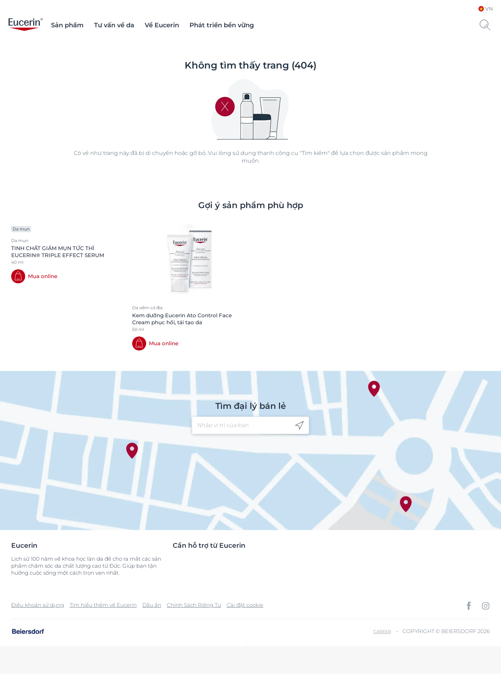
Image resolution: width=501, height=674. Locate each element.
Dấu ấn (151, 605)
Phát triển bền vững (221, 25)
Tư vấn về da (114, 25)
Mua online (42, 276)
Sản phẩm (67, 25)
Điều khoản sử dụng (37, 605)
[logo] (25, 25)
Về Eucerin (162, 25)
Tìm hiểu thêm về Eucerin (103, 605)
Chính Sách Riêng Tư (194, 605)
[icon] (299, 425)
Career (382, 631)
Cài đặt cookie (245, 605)
